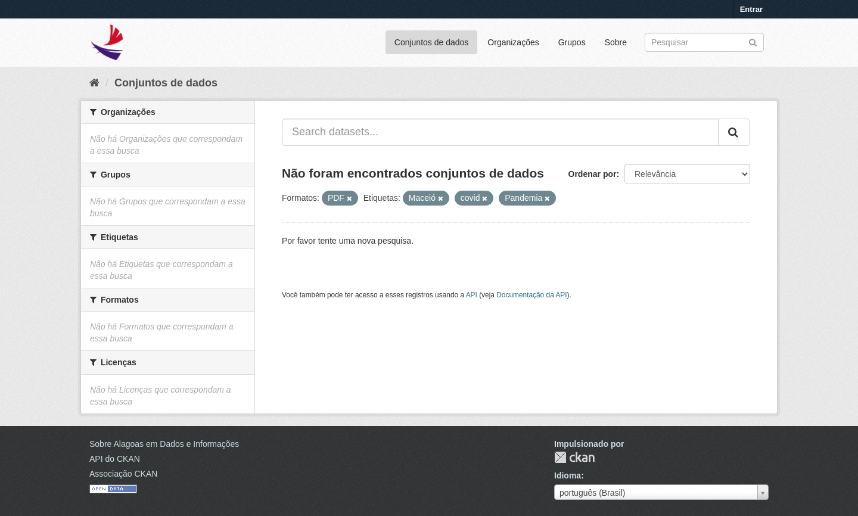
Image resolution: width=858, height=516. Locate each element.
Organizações (513, 42)
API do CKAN (114, 459)
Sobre (616, 42)
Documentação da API (531, 295)
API (471, 295)
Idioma (567, 475)
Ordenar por (592, 174)
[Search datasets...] (500, 132)
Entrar (751, 9)
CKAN (574, 457)
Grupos (572, 42)
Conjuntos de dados (431, 42)
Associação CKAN (123, 473)
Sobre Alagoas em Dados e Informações (164, 444)
